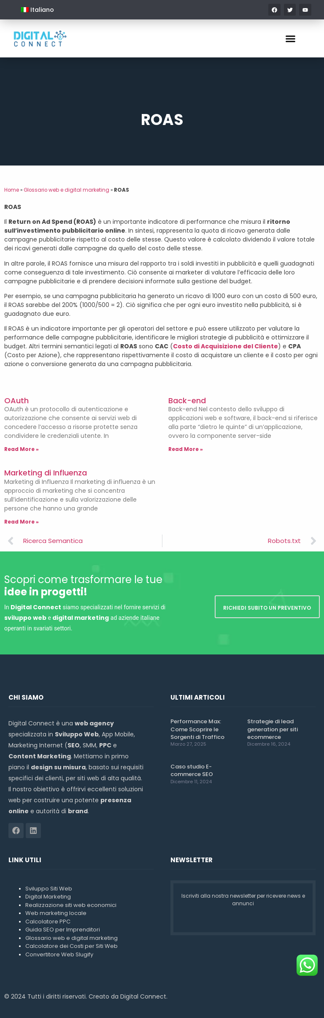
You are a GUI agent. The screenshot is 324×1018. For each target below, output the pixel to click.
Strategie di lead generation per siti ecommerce (272, 729)
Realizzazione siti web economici (70, 905)
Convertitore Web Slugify (59, 954)
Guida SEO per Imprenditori (62, 930)
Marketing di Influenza (45, 472)
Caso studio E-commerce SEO (191, 770)
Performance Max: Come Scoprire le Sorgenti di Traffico (197, 729)
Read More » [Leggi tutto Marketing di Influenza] (21, 521)
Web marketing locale (55, 913)
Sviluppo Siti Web (48, 889)
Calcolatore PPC (47, 922)
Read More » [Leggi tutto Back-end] (185, 449)
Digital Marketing (48, 897)
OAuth (16, 400)
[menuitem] (37, 9)
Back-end (187, 400)
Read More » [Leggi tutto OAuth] (21, 449)
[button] (291, 38)
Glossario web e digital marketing (66, 190)
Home (11, 190)
